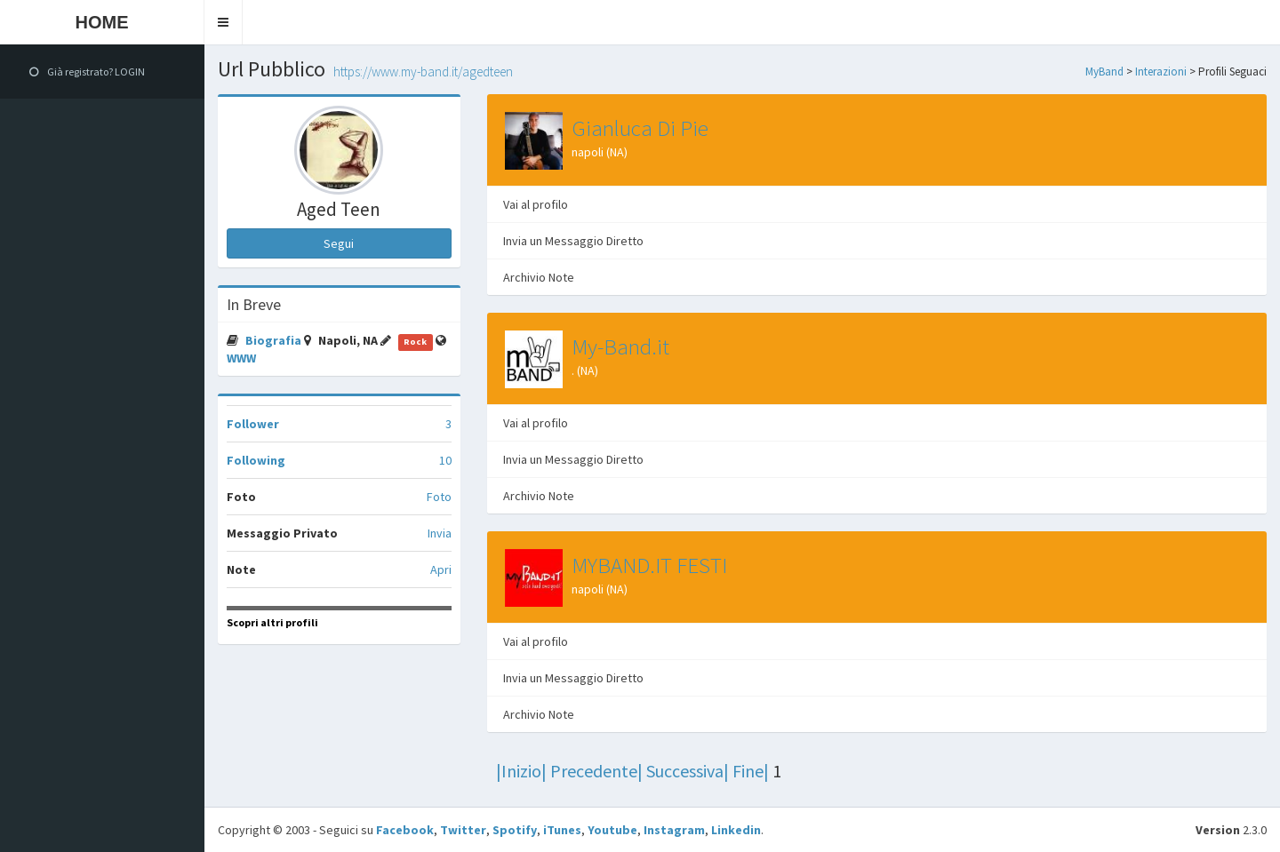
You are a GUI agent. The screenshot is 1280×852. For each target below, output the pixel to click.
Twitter (463, 830)
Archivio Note (538, 277)
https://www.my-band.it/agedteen (423, 71)
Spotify (514, 830)
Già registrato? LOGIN (87, 71)
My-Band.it (620, 346)
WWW (241, 358)
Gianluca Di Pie (640, 128)
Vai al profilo (535, 204)
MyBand (1104, 71)
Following (256, 460)
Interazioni (1161, 71)
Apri (441, 569)
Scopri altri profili (272, 622)
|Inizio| (521, 771)
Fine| (750, 771)
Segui (339, 243)
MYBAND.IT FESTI (649, 565)
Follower (253, 424)
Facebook (405, 830)
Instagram (674, 830)
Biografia (274, 340)
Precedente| (596, 771)
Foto (439, 497)
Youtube (612, 830)
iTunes (562, 830)
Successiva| (687, 771)
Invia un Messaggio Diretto (573, 241)
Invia (440, 533)
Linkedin (736, 830)
